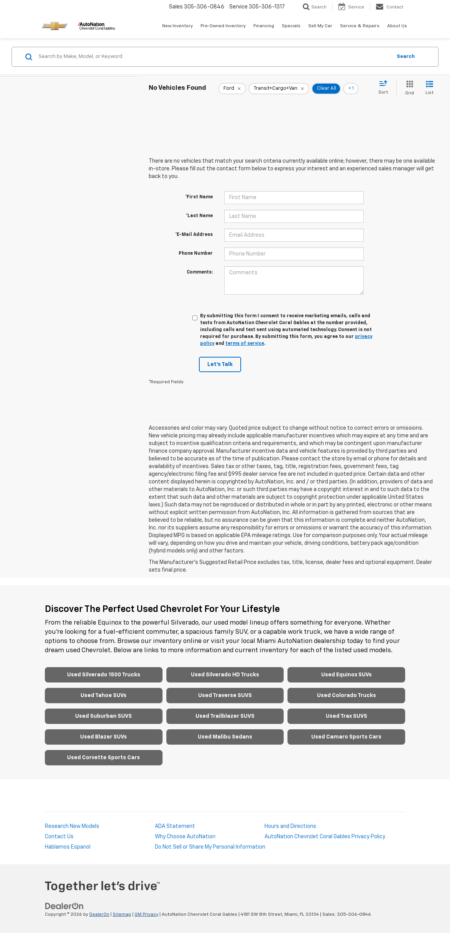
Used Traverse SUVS (225, 695)
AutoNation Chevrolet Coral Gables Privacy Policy (324, 836)
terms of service (244, 343)
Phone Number (196, 253)
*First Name (199, 197)
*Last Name (199, 216)
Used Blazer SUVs (103, 737)
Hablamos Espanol (67, 847)
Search (406, 56)
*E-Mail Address (194, 234)
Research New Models (72, 826)
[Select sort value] (385, 88)
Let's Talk (220, 364)
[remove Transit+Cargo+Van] (278, 88)
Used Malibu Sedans (225, 737)
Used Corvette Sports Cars (103, 757)
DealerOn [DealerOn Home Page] (99, 914)
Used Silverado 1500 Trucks (103, 674)
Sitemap (122, 914)
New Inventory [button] (177, 26)
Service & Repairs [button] (359, 26)
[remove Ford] (232, 88)
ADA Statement (175, 826)
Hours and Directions (290, 826)
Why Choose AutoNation (185, 836)
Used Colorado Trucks (346, 695)
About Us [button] (397, 26)
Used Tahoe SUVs (103, 695)
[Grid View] (408, 88)
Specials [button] (291, 26)
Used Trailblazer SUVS (225, 716)
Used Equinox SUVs (346, 674)
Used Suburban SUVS (103, 716)
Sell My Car (320, 26)
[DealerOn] (64, 906)
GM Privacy (146, 914)
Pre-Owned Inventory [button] (223, 26)
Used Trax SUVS (346, 716)
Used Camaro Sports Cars (346, 737)
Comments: (200, 272)
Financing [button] (263, 26)
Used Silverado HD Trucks (225, 674)
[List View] (429, 88)
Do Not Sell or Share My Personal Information (210, 847)
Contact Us (59, 836)
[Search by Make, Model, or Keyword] (214, 57)
